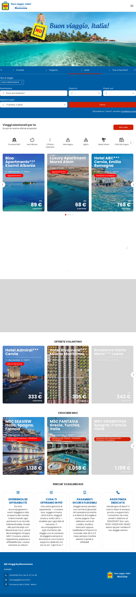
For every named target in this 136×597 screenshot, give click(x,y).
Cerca (102, 104)
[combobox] (33, 93)
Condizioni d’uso (128, 111)
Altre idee (123, 127)
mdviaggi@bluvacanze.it (19, 580)
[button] (1, 70)
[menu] (132, 6)
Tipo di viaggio (6, 78)
